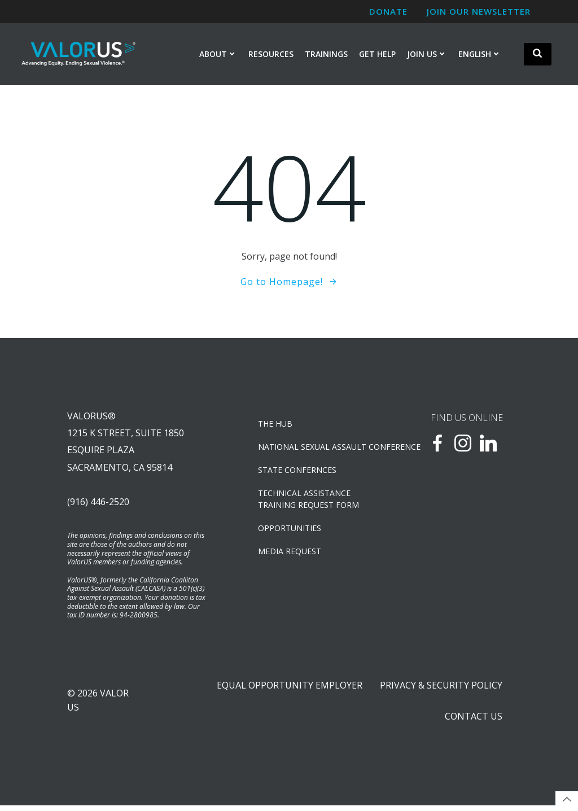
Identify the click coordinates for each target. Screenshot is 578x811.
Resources (271, 54)
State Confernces (298, 471)
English (479, 54)
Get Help (377, 54)
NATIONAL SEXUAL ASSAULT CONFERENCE (316, 448)
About (218, 54)
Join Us (427, 54)
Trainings (326, 54)
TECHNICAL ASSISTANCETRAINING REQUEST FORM (309, 500)
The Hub (276, 425)
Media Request (290, 552)
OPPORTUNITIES (290, 529)
